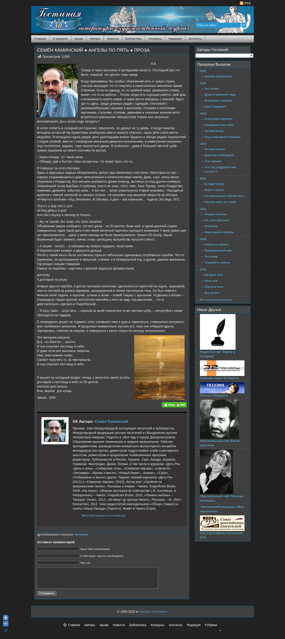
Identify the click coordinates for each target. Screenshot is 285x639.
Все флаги (211, 292)
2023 (203, 143)
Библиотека (134, 38)
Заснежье (81, 534)
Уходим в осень (215, 214)
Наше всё (211, 280)
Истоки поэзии (214, 149)
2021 (203, 208)
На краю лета (213, 274)
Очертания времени (218, 118)
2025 (203, 83)
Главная (40, 38)
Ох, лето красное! (216, 220)
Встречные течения (218, 100)
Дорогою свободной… (220, 155)
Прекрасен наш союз (219, 125)
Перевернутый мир (218, 250)
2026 (203, 71)
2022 (203, 178)
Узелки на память (216, 244)
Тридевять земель (217, 262)
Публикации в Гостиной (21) (107, 515)
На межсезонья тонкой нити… (225, 196)
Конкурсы (155, 38)
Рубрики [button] (213, 630)
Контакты (195, 38)
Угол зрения (212, 161)
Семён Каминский (111, 421)
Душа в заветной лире (220, 94)
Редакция (175, 38)
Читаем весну (214, 131)
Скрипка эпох (213, 286)
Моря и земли (214, 190)
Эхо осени (211, 88)
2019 (203, 269)
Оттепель (211, 226)
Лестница (211, 256)
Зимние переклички (218, 76)
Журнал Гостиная (52, 18)
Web (84, 515)
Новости (113, 38)
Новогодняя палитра (219, 232)
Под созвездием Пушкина (222, 137)
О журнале (60, 38)
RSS (245, 3)
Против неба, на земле (220, 202)
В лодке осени (214, 184)
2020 (203, 239)
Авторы (95, 38)
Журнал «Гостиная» (153, 615)
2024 (203, 113)
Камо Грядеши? (215, 106)
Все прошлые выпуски (216, 299)
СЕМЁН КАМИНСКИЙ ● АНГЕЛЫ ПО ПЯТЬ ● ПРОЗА (93, 50)
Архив (79, 38)
